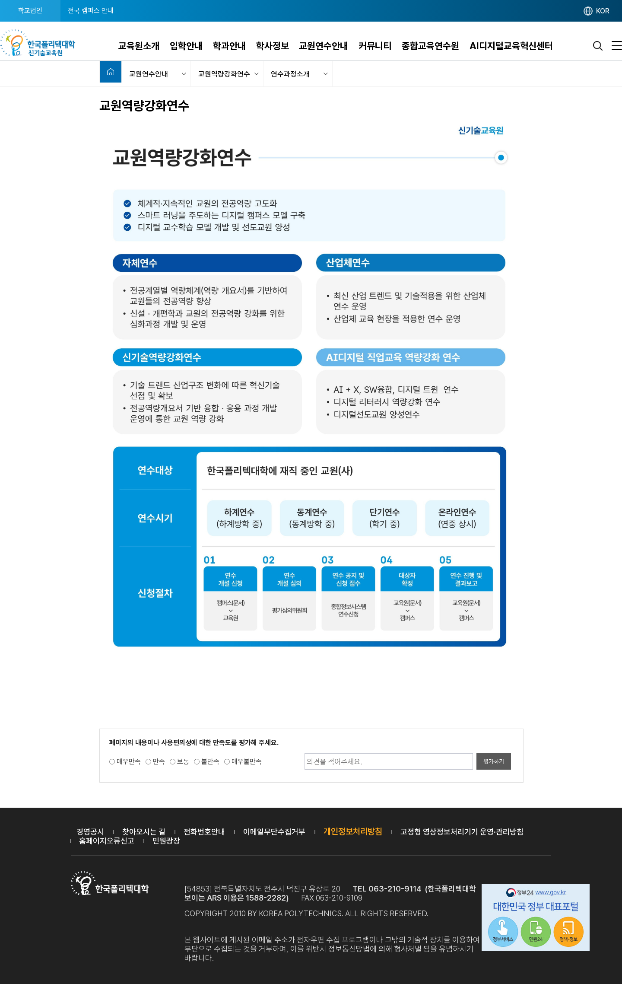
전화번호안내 (204, 831)
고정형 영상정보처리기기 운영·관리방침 (462, 831)
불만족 (210, 762)
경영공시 (90, 831)
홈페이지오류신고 (106, 840)
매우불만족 (247, 762)
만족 (159, 762)
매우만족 (129, 762)
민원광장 (166, 840)
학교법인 (30, 10)
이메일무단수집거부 (274, 831)
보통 (183, 762)
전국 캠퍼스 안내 (91, 10)
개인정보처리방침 (353, 831)
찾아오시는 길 (143, 831)
